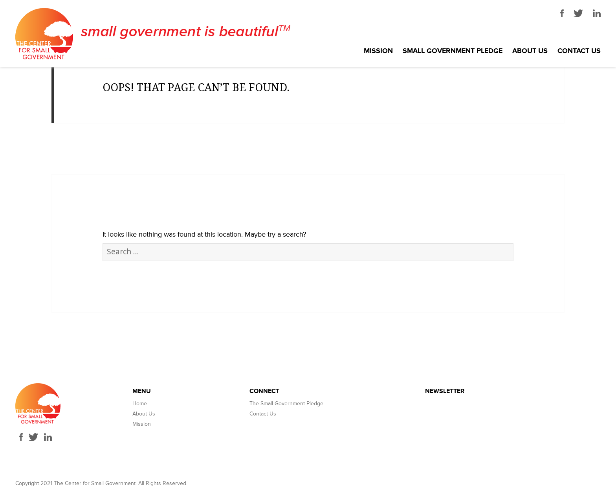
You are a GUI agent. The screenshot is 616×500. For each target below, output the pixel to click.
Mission (378, 51)
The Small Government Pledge (286, 403)
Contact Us (579, 51)
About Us (530, 51)
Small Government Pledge (452, 51)
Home (139, 403)
